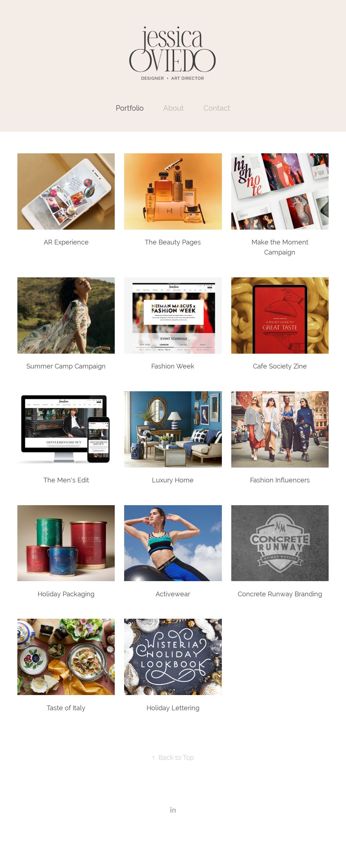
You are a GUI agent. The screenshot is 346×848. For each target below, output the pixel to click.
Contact (216, 108)
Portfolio (130, 108)
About (173, 108)
